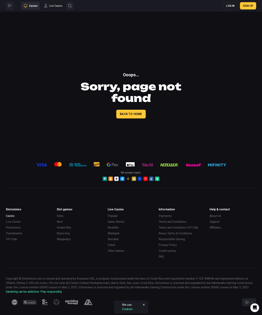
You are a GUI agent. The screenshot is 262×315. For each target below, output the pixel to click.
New (60, 221)
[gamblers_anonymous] (88, 302)
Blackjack (114, 233)
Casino (10, 216)
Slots (60, 216)
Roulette (113, 227)
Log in (230, 5)
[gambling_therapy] (71, 302)
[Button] (10, 6)
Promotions (13, 227)
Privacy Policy (168, 245)
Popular (113, 216)
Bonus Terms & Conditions (175, 233)
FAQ (161, 256)
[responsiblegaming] (29, 302)
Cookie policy (167, 251)
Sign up (248, 5)
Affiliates (215, 227)
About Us (215, 216)
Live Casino (13, 221)
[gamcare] (45, 302)
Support (215, 221)
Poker (111, 245)
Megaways (64, 239)
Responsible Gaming (172, 239)
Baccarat (113, 239)
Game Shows (116, 221)
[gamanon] (56, 302)
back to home (131, 114)
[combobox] (249, 302)
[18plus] (14, 302)
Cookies (127, 309)
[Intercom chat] (254, 307)
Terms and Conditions (172, 221)
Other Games (116, 251)
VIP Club (11, 239)
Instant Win (64, 227)
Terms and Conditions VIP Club (178, 227)
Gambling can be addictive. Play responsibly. (34, 291)
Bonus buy (63, 233)
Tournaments (14, 233)
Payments (165, 216)
